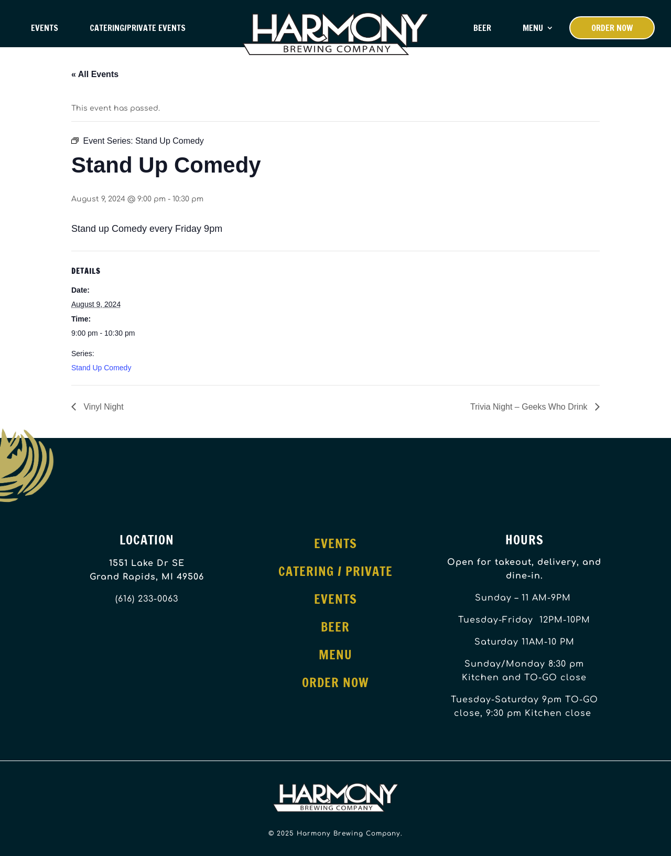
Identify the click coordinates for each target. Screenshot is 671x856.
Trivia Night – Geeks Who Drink (530, 406)
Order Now (612, 28)
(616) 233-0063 (146, 599)
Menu (533, 27)
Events (44, 27)
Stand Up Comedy (101, 367)
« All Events (94, 74)
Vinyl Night (102, 406)
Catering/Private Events (138, 27)
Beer (482, 27)
